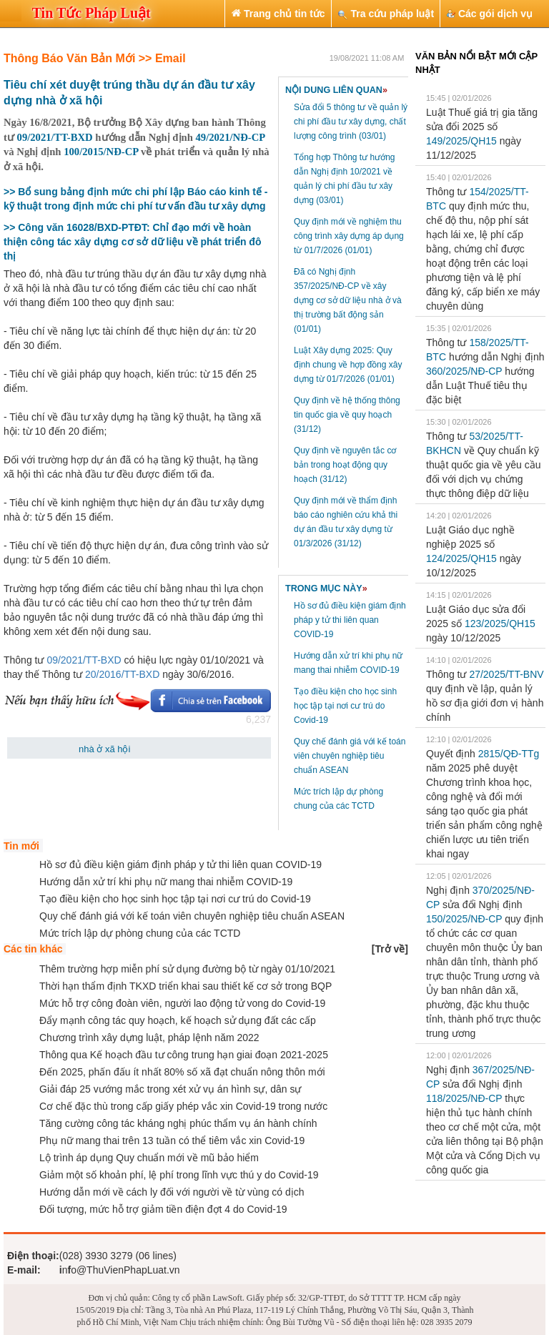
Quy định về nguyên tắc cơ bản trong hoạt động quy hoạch (345, 464)
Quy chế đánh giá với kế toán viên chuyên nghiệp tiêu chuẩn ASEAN (349, 756)
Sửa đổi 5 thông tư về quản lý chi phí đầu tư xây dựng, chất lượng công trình (350, 121)
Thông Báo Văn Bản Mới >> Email (95, 58)
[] (390, 949)
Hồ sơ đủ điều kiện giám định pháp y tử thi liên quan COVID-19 (350, 620)
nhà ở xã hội (104, 749)
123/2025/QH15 (500, 623)
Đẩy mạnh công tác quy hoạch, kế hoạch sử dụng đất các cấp (177, 1020)
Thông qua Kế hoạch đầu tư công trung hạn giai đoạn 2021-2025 (183, 1054)
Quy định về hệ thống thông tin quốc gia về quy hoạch (347, 414)
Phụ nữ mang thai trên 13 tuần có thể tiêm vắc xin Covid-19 (172, 1140)
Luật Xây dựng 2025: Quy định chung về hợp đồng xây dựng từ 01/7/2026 (348, 364)
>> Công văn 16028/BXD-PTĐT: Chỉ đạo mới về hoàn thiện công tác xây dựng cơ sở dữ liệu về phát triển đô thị (132, 242)
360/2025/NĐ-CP (464, 371)
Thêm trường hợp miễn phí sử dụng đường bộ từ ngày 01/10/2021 (187, 969)
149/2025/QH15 (461, 141)
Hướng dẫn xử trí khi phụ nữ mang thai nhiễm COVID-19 (165, 881)
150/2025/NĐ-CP (464, 919)
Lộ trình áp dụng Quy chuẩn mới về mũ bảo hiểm (149, 1157)
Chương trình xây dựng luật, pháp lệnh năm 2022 (149, 1037)
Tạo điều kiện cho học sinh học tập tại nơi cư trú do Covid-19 (345, 705)
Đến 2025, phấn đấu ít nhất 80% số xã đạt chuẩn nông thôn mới (182, 1072)
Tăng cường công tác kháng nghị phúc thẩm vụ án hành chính (178, 1123)
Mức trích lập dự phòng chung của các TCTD (139, 933)
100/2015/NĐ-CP (101, 151)
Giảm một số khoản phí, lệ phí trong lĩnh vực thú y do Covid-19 (179, 1175)
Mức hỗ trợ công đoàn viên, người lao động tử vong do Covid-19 (182, 1003)
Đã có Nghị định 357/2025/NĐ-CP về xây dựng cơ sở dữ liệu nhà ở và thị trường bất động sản (348, 300)
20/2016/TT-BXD (122, 674)
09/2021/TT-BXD (55, 137)
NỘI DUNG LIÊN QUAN (336, 90)
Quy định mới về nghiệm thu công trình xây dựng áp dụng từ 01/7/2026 (349, 236)
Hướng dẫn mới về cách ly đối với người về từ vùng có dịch (172, 1192)
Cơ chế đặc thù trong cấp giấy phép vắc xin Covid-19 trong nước (183, 1106)
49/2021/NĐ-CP (229, 137)
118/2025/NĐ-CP (464, 1098)
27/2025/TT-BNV (506, 674)
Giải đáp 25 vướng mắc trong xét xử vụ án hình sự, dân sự (170, 1089)
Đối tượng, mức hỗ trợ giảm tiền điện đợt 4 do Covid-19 (163, 1209)
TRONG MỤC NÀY (326, 588)
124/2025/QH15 (461, 558)
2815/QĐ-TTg (509, 753)
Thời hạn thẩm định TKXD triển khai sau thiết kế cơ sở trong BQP (185, 986)
